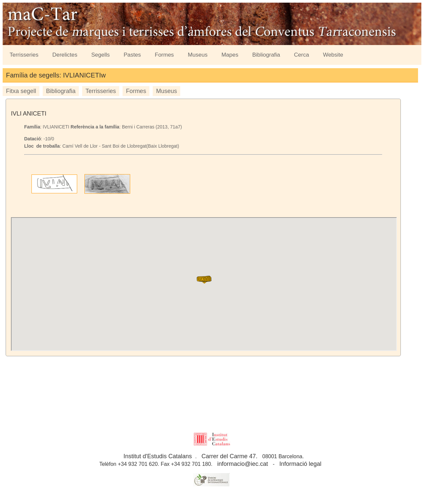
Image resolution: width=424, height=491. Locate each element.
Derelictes (65, 55)
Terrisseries (24, 55)
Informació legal (300, 464)
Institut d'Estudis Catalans (158, 456)
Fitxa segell (21, 91)
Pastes (132, 55)
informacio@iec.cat (242, 464)
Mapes (229, 55)
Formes (164, 55)
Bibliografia (266, 55)
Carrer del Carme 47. (229, 456)
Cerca (301, 55)
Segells (100, 55)
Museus (198, 55)
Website (333, 55)
